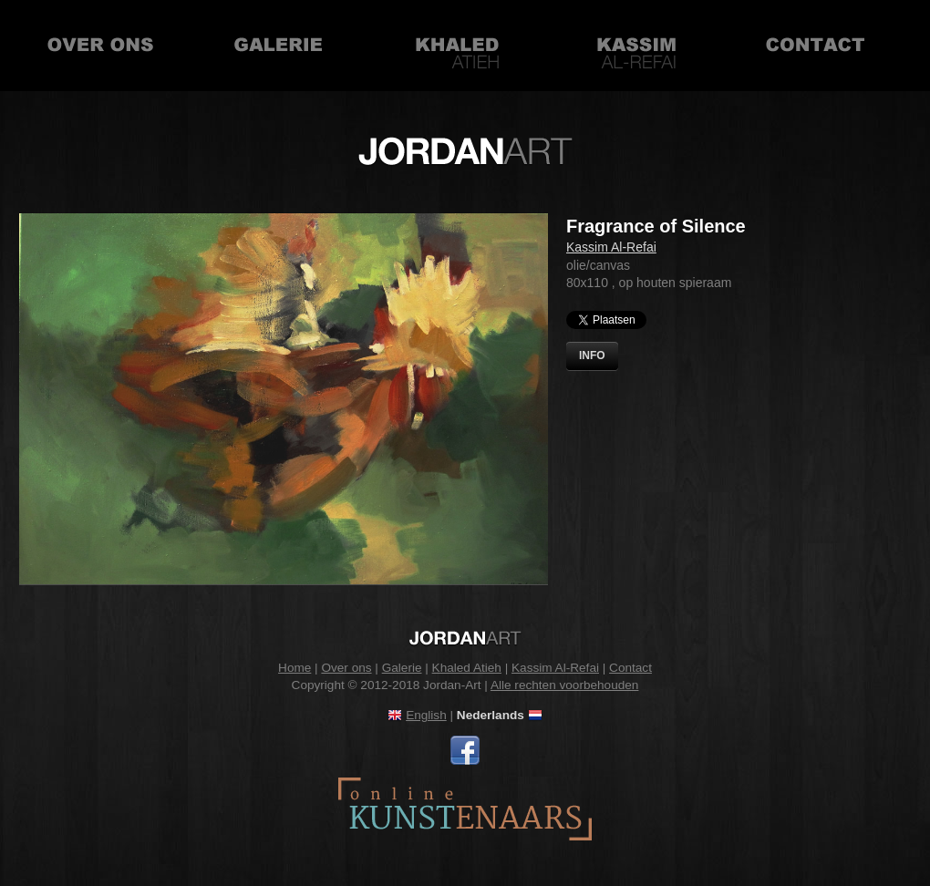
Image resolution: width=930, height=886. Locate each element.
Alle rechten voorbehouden (565, 685)
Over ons (100, 45)
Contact (815, 45)
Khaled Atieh (458, 45)
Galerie (279, 45)
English (426, 715)
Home (294, 668)
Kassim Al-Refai (636, 45)
